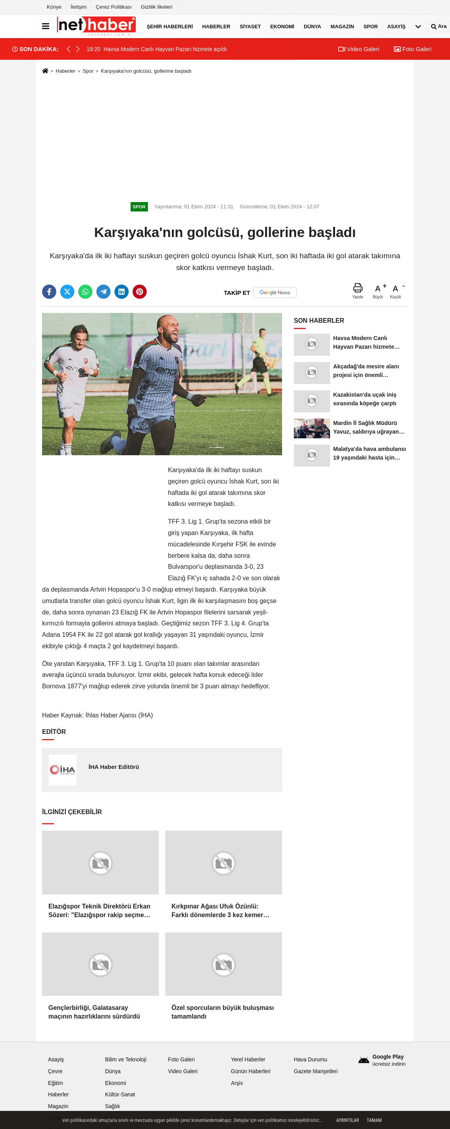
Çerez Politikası (114, 7)
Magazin (342, 26)
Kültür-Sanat (120, 1095)
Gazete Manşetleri (316, 1071)
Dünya (312, 26)
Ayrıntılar (347, 1120)
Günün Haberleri (251, 1071)
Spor (370, 26)
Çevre (55, 1071)
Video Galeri (358, 49)
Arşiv (237, 1083)
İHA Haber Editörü (114, 766)
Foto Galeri (413, 49)
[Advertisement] (225, 137)
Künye (54, 7)
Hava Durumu (310, 1060)
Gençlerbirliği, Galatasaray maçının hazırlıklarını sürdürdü (94, 1012)
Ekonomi (282, 26)
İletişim (78, 7)
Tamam (374, 1120)
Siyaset (250, 26)
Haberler (216, 26)
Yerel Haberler (248, 1060)
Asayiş (396, 26)
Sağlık (112, 1106)
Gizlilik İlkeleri (156, 7)
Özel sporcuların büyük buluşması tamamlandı (223, 1012)
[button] (77, 49)
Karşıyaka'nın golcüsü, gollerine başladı (146, 71)
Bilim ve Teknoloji (125, 1060)
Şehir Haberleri (170, 26)
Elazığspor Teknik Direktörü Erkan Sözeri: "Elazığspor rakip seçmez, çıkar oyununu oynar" (99, 911)
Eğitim (55, 1083)
